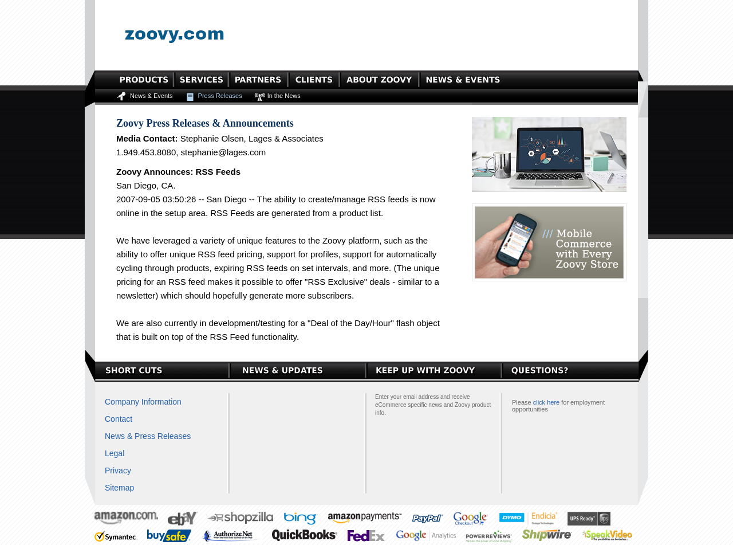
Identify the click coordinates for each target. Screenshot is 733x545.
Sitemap (119, 487)
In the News (284, 95)
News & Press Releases (148, 436)
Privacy (118, 470)
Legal (114, 453)
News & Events (151, 95)
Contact (118, 419)
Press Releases (220, 95)
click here (546, 402)
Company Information (143, 401)
